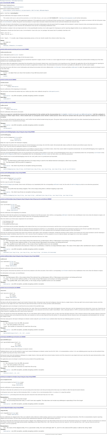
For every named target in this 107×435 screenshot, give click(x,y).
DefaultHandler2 (16, 10)
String (16, 137)
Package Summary (5, 0)
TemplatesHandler (8, 7)
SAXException (14, 86)
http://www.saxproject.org (68, 18)
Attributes (14, 208)
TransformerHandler (18, 7)
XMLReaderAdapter (44, 10)
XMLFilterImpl (35, 10)
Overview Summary (17, 0)
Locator (16, 54)
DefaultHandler (7, 10)
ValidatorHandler (26, 10)
